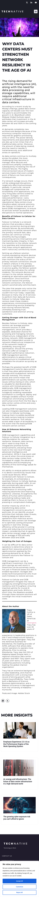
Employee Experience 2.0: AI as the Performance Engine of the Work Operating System (16, 744)
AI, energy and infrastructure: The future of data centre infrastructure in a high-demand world (17, 781)
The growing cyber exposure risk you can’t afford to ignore (16, 817)
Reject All (19, 892)
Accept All (19, 881)
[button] (35, 11)
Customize (19, 887)
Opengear (31, 623)
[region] (19, 879)
